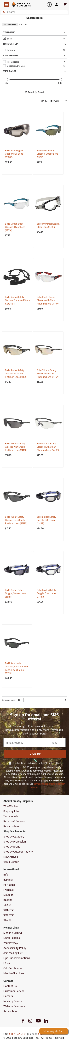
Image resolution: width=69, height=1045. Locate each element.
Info (5, 874)
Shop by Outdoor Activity (18, 851)
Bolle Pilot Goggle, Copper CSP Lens (14, 154)
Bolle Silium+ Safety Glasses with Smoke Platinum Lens (16, 447)
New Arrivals (10, 857)
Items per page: (9, 700)
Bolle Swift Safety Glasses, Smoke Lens (47, 154)
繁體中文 (8, 915)
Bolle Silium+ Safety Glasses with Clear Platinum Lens (48, 447)
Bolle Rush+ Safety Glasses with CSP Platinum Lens (16, 373)
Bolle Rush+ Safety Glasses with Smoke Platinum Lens (16, 520)
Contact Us (10, 986)
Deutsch (8, 895)
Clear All (23, 24)
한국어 (7, 920)
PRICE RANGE (9, 71)
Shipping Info (11, 811)
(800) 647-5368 (17, 1034)
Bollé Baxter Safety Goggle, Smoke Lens (15, 593)
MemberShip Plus (13, 973)
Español (8, 879)
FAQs (6, 963)
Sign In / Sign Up (13, 933)
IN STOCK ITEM (10, 44)
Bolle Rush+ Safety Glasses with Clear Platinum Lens (47, 300)
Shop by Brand (11, 846)
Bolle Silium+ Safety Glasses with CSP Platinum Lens (47, 373)
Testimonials (10, 816)
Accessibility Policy (14, 948)
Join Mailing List (13, 953)
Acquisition (10, 1011)
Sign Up (35, 754)
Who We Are (10, 806)
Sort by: (44, 101)
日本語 (7, 905)
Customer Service (13, 991)
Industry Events (12, 1001)
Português (9, 885)
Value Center (11, 862)
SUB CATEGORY (10, 55)
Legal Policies (11, 938)
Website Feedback (14, 1006)
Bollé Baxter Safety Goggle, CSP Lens (46, 520)
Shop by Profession (14, 841)
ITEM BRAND (9, 32)
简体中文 (8, 910)
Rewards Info (11, 826)
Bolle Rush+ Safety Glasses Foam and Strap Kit (17, 300)
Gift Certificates (12, 968)
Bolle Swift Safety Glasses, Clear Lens (15, 227)
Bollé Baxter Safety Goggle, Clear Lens (46, 593)
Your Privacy (10, 943)
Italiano (7, 900)
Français (8, 890)
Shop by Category (13, 836)
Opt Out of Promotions (16, 958)
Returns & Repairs (14, 821)
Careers (8, 996)
